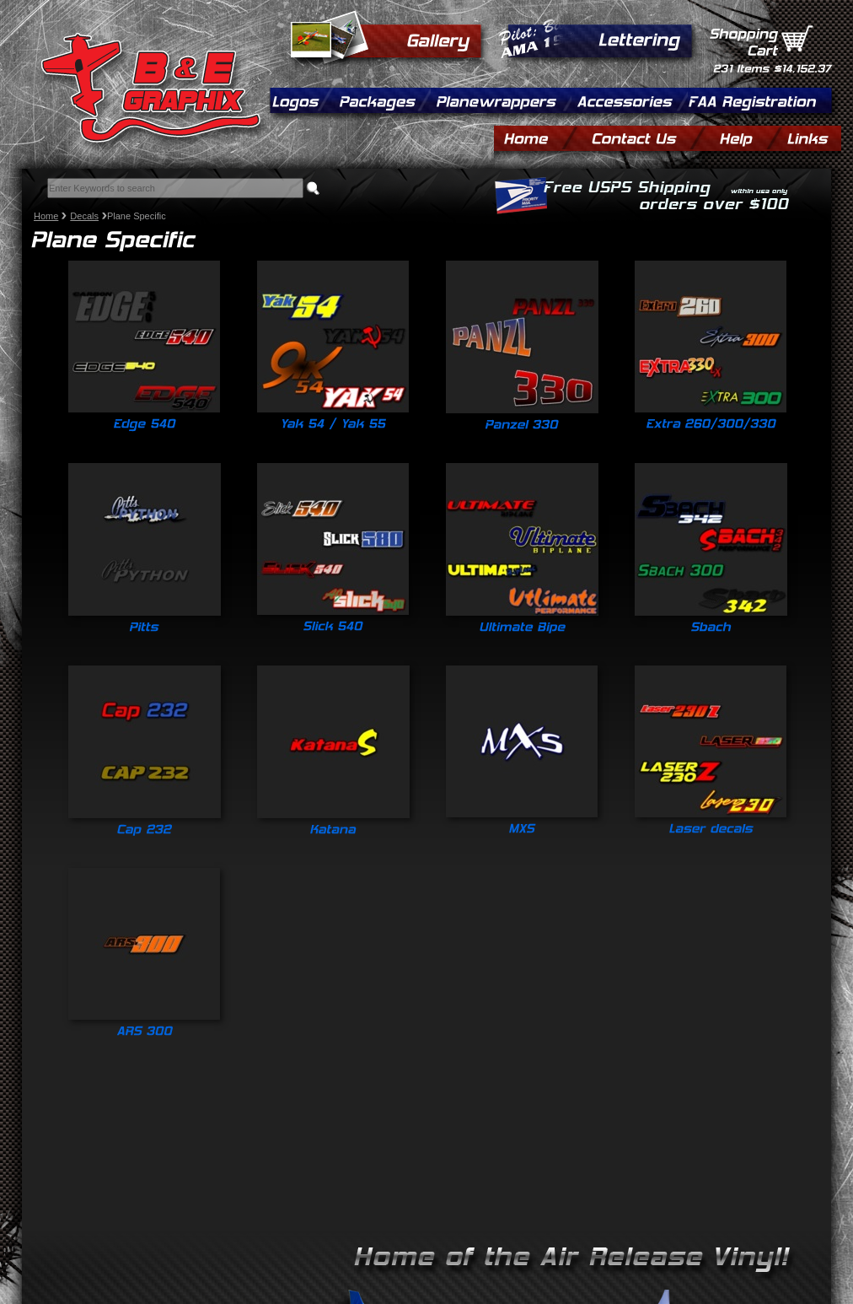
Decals (84, 216)
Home (46, 216)
